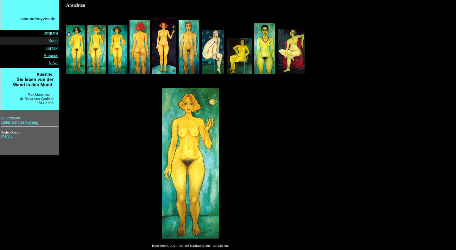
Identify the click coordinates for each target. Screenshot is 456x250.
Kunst (54, 41)
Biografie (50, 33)
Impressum (10, 118)
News (53, 63)
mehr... (7, 136)
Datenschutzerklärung (19, 122)
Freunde (51, 55)
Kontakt (52, 48)
